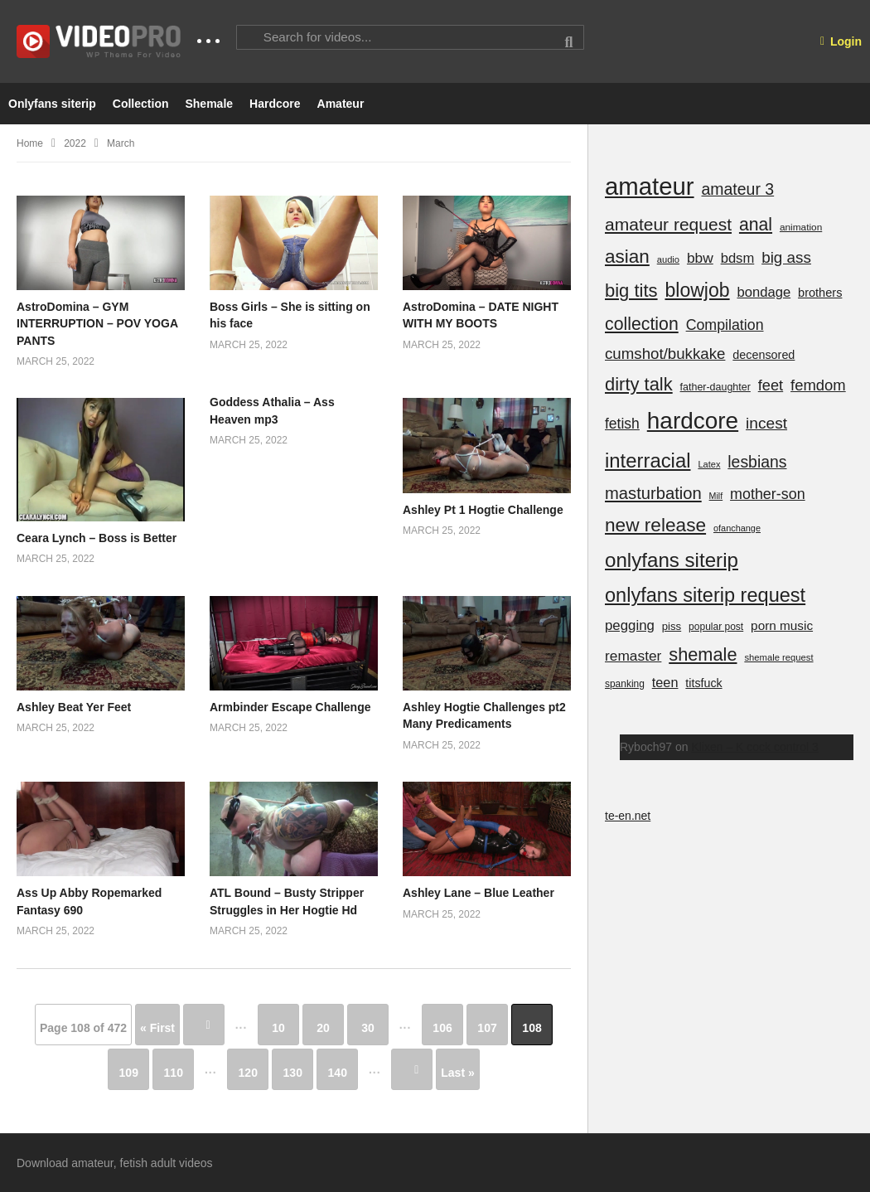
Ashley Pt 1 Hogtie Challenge (483, 509)
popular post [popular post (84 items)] (716, 626)
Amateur (341, 103)
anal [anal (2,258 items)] (755, 224)
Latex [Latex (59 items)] (709, 464)
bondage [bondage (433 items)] (763, 292)
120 (248, 1072)
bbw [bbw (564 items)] (700, 258)
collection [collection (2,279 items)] (642, 324)
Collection (141, 103)
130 (292, 1072)
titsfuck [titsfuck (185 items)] (703, 683)
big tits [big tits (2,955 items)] (631, 290)
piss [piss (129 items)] (671, 626)
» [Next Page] (412, 1069)
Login (841, 41)
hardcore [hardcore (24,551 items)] (692, 421)
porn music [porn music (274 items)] (782, 625)
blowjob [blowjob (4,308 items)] (697, 290)
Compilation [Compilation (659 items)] (725, 325)
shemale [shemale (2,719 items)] (703, 654)
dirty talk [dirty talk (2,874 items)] (639, 384)
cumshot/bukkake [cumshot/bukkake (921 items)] (665, 353)
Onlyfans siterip (52, 103)
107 (486, 1028)
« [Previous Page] (204, 1024)
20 (323, 1028)
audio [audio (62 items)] (668, 259)
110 (173, 1072)
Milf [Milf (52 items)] (716, 496)
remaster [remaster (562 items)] (633, 655)
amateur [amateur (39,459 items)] (649, 186)
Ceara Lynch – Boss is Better (96, 538)
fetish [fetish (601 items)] (622, 423)
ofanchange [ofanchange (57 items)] (737, 528)
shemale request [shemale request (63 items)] (778, 657)
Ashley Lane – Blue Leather (478, 892)
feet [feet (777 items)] (770, 385)
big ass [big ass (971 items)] (786, 257)
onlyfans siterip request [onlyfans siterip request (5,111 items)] (705, 595)
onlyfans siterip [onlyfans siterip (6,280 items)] (671, 560)
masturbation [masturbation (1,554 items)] (653, 493)
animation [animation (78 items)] (801, 227)
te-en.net (627, 815)
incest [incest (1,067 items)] (766, 423)
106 (442, 1028)
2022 (75, 143)
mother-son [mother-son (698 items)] (767, 494)
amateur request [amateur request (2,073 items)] (668, 224)
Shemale (209, 103)
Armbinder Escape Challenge (290, 707)
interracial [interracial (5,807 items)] (648, 460)
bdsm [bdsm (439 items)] (738, 258)
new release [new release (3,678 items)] (655, 524)
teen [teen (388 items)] (665, 682)
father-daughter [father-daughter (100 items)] (715, 387)
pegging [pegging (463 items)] (630, 625)
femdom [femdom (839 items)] (818, 385)
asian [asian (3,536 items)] (627, 256)
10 (278, 1028)
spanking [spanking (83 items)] (625, 684)
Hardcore (274, 103)
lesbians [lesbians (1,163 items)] (756, 462)
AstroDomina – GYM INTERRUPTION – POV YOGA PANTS (97, 323)
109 (128, 1072)
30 (368, 1028)
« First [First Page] (157, 1028)
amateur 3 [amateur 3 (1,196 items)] (737, 189)
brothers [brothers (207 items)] (820, 292)
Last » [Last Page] (457, 1072)
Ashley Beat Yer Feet (74, 707)
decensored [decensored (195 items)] (763, 354)
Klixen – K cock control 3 (754, 746)
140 (337, 1072)
